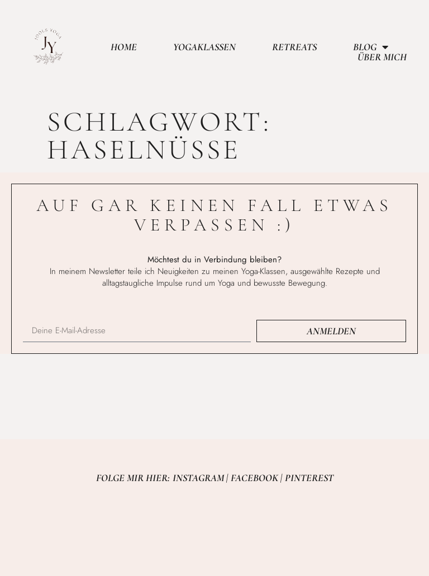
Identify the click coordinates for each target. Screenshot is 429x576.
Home (124, 47)
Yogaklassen (204, 47)
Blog (370, 47)
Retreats (294, 47)
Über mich (382, 57)
